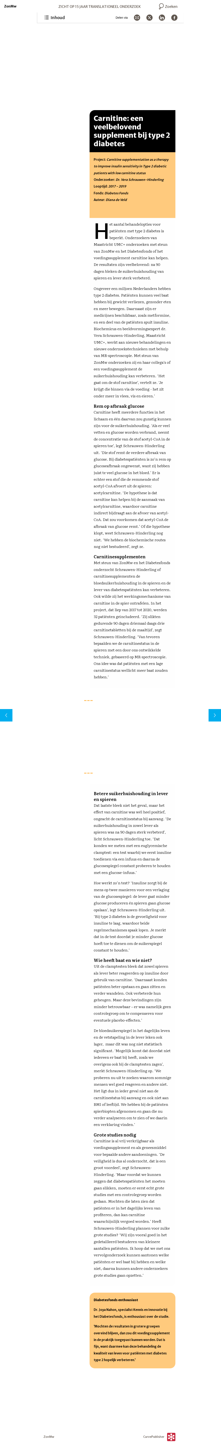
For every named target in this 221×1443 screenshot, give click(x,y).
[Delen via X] (149, 17)
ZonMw (10, 6)
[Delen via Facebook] (174, 17)
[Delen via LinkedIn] (162, 17)
